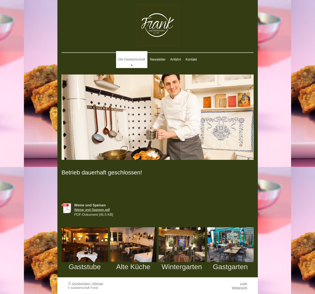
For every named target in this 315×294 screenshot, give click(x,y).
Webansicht (239, 287)
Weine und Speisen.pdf (92, 210)
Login (243, 283)
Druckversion (79, 283)
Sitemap (97, 283)
